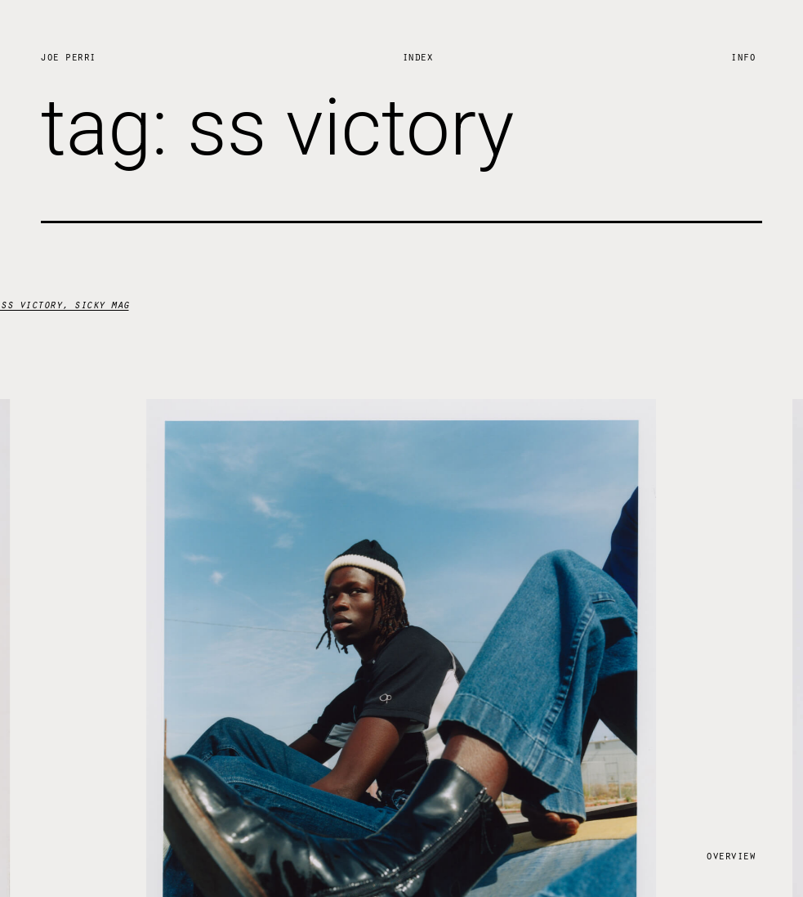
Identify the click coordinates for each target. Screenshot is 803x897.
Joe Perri (68, 56)
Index (417, 56)
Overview (730, 855)
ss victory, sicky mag (64, 304)
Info (742, 56)
